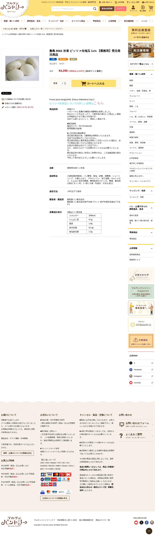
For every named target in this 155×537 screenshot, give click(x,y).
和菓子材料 (133, 137)
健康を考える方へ (136, 176)
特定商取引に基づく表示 (67, 520)
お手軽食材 (12, 34)
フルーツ (133, 111)
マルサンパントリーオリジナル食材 (141, 170)
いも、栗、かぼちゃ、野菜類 (141, 117)
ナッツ (132, 101)
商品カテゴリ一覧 (103, 520)
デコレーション (135, 153)
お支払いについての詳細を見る (54, 498)
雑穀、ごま (133, 106)
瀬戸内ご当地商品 (136, 163)
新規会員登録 (107, 9)
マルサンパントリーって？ (44, 520)
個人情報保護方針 (86, 520)
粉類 (131, 80)
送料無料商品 (134, 255)
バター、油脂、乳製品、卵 (140, 91)
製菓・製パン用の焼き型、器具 (141, 222)
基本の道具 (133, 215)
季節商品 (133, 239)
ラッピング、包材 (136, 197)
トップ (4, 34)
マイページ (49, 29)
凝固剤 (132, 132)
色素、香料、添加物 (137, 143)
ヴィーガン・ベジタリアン (140, 181)
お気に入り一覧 (36, 29)
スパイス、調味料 (136, 148)
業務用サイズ (134, 260)
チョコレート (134, 96)
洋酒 (131, 127)
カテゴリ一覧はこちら (139, 64)
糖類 (131, 86)
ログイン (120, 9)
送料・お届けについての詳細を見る (17, 453)
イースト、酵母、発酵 (138, 122)
